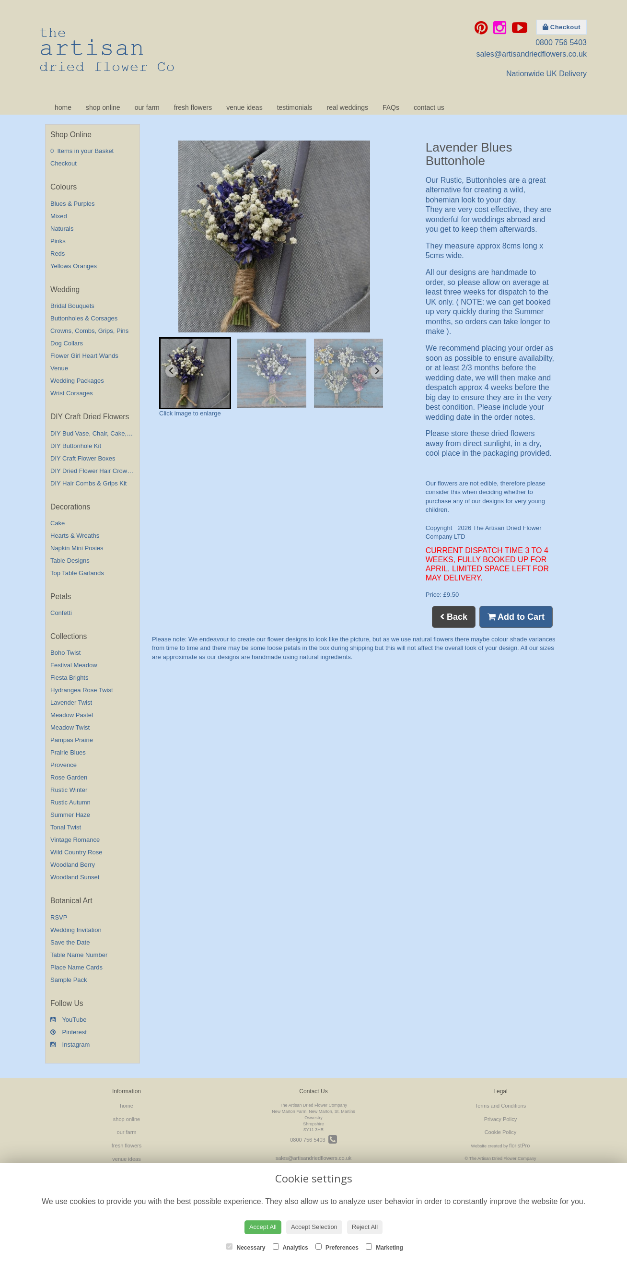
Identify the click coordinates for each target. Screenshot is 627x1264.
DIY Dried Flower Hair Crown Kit (94, 470)
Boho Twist (65, 652)
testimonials (295, 107)
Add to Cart (516, 617)
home (63, 107)
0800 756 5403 (561, 42)
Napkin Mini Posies (77, 548)
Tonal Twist (65, 827)
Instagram (70, 1044)
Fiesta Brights (69, 677)
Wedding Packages (77, 380)
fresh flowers (193, 107)
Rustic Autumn (70, 802)
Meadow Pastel (71, 715)
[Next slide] (377, 371)
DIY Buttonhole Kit (75, 445)
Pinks (58, 241)
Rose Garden (68, 777)
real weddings (347, 107)
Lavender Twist (71, 702)
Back (453, 617)
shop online (103, 107)
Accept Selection (314, 1226)
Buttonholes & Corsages (83, 318)
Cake (57, 523)
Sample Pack (68, 979)
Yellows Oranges (73, 266)
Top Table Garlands (77, 573)
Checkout (562, 27)
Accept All (263, 1226)
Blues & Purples (72, 203)
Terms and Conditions (500, 1106)
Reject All (365, 1226)
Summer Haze (70, 814)
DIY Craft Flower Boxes (83, 458)
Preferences (337, 1247)
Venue (59, 368)
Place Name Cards (76, 967)
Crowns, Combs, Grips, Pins (89, 330)
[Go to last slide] (171, 371)
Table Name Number (78, 954)
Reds (57, 253)
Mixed (58, 216)
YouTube (68, 1019)
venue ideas (244, 107)
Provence (63, 764)
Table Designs (70, 560)
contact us (429, 107)
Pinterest (68, 1032)
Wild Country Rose (76, 852)
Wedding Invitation (76, 929)
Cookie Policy (501, 1132)
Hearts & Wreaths (74, 535)
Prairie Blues (68, 752)
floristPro (519, 1145)
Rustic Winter (68, 789)
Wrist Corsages (71, 393)
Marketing (384, 1247)
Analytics (290, 1247)
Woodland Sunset (74, 877)
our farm (147, 107)
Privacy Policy (500, 1119)
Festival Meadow (73, 665)
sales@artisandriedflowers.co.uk (531, 54)
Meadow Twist (70, 727)
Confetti (61, 612)
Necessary (245, 1247)
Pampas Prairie (71, 740)
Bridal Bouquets (72, 305)
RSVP (58, 917)
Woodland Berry (72, 864)
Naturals (61, 228)
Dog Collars (66, 343)
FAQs (391, 107)
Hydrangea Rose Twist (81, 690)
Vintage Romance (75, 839)
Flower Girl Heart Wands (84, 355)
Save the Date (70, 942)
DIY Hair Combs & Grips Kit (88, 483)
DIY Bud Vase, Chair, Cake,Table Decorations (113, 433)
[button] (195, 373)
